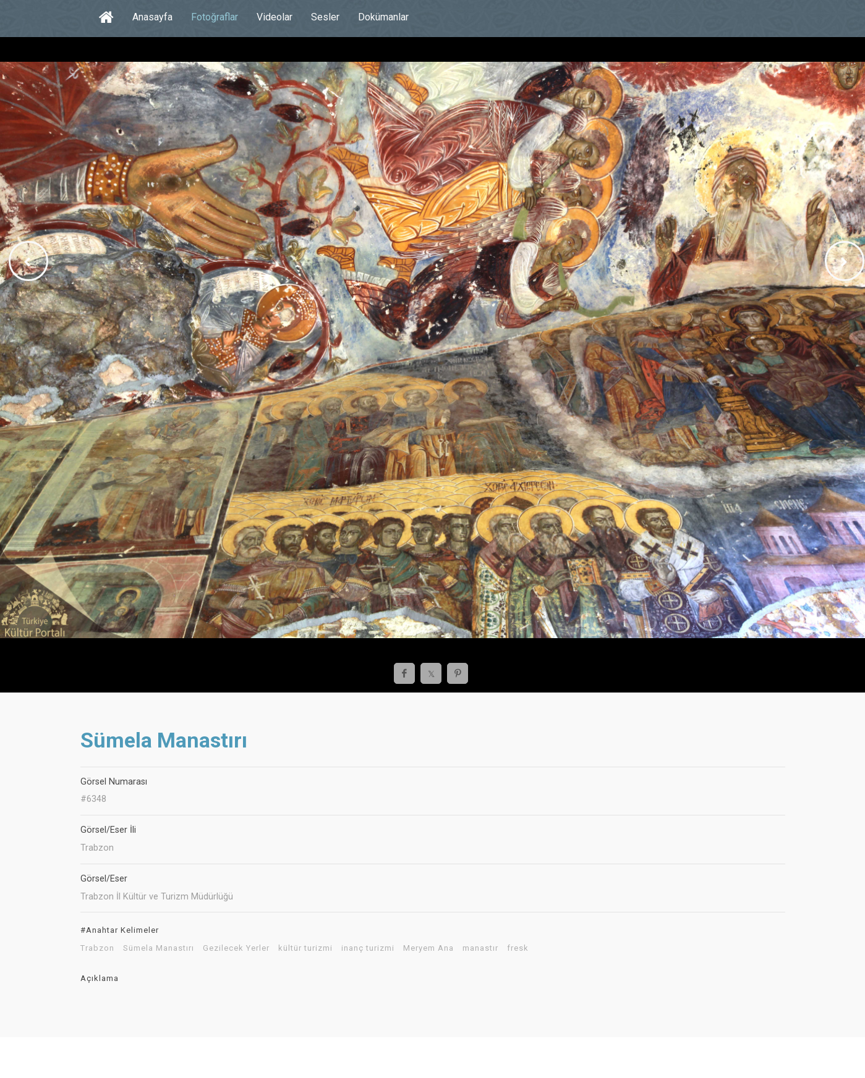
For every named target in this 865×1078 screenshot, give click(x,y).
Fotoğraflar (214, 17)
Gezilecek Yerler (236, 948)
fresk (518, 948)
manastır (480, 948)
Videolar (274, 17)
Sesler (325, 17)
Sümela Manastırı (158, 948)
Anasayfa (152, 17)
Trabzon (97, 948)
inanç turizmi (367, 948)
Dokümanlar (383, 17)
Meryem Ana (428, 948)
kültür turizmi (305, 948)
